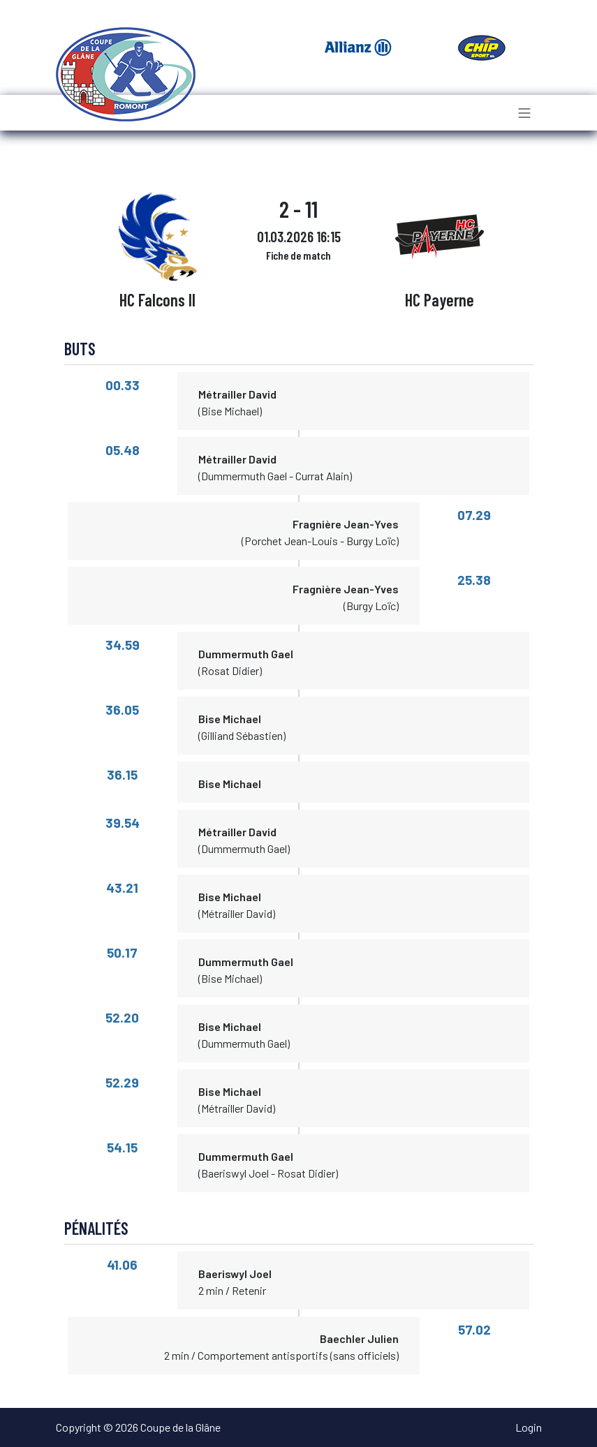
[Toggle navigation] (524, 113)
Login (528, 1427)
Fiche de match (298, 255)
